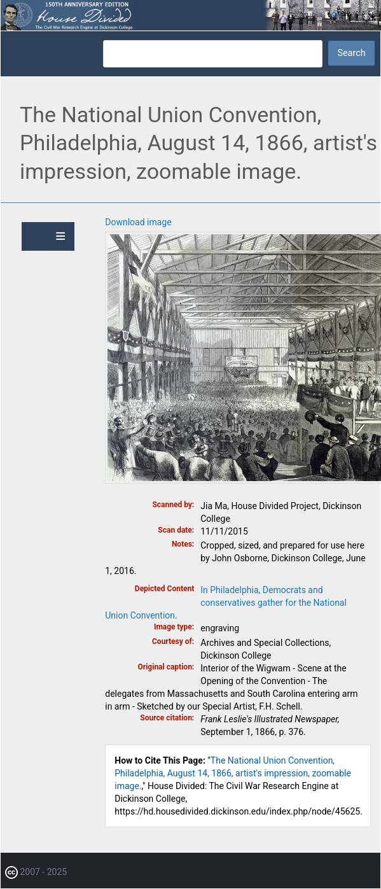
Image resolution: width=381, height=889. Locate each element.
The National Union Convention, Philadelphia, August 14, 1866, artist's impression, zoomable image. (232, 773)
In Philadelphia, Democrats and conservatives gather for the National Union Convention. (226, 602)
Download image (138, 222)
